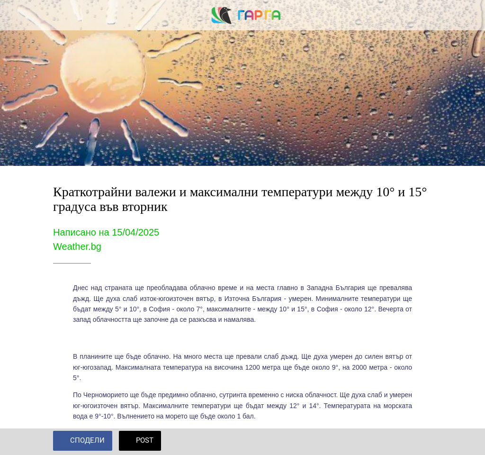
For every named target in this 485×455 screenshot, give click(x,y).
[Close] (15, 15)
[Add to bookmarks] (420, 441)
